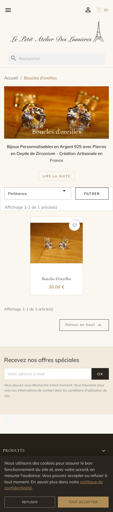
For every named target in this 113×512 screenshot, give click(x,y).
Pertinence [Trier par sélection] (38, 193)
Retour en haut (84, 325)
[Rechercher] (56, 59)
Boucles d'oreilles (56, 280)
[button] (56, 175)
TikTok (9, 419)
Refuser (30, 502)
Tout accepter (83, 502)
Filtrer (92, 193)
